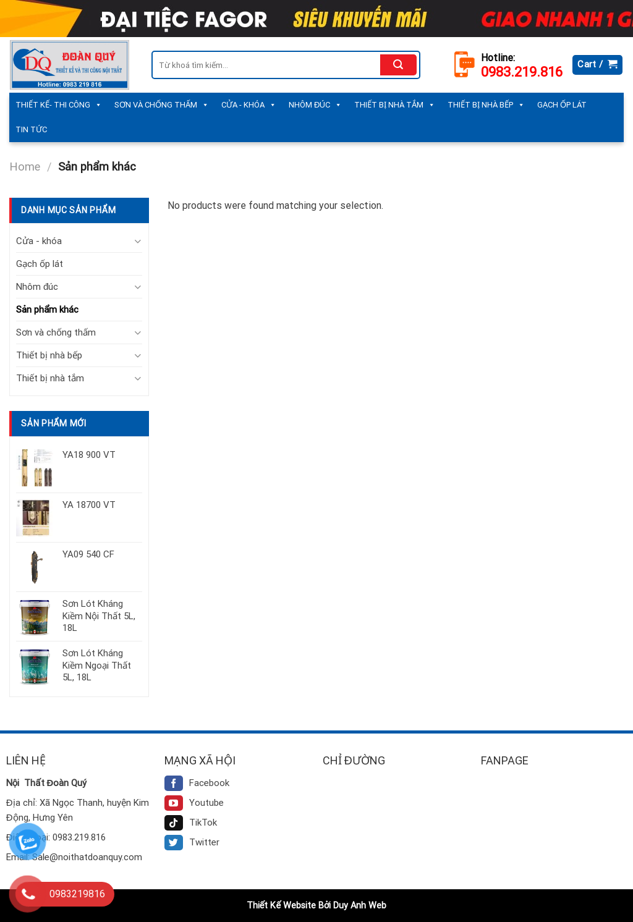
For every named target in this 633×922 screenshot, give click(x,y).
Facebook (196, 783)
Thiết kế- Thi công (58, 105)
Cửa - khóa (248, 105)
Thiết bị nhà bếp (486, 105)
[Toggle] (137, 241)
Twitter (191, 842)
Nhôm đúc (315, 105)
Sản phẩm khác (47, 309)
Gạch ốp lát (562, 104)
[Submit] (398, 64)
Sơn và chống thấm (161, 105)
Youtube (194, 802)
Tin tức (31, 129)
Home (24, 166)
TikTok (190, 822)
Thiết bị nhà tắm (394, 105)
